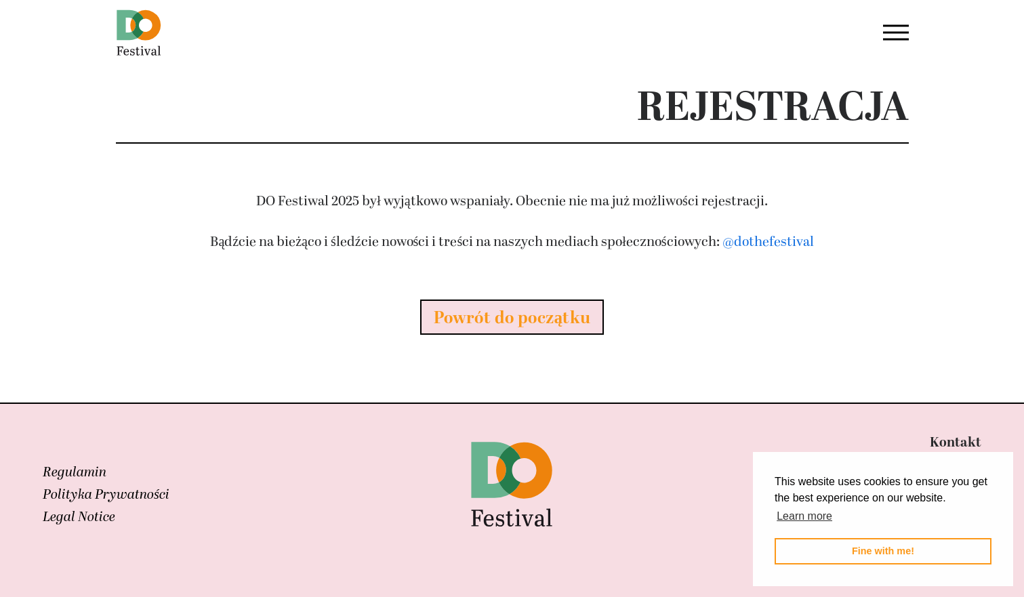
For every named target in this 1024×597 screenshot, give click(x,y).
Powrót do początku (512, 318)
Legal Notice (79, 517)
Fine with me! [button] (883, 550)
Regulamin (74, 472)
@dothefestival (768, 242)
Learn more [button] (804, 516)
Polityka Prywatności (106, 495)
